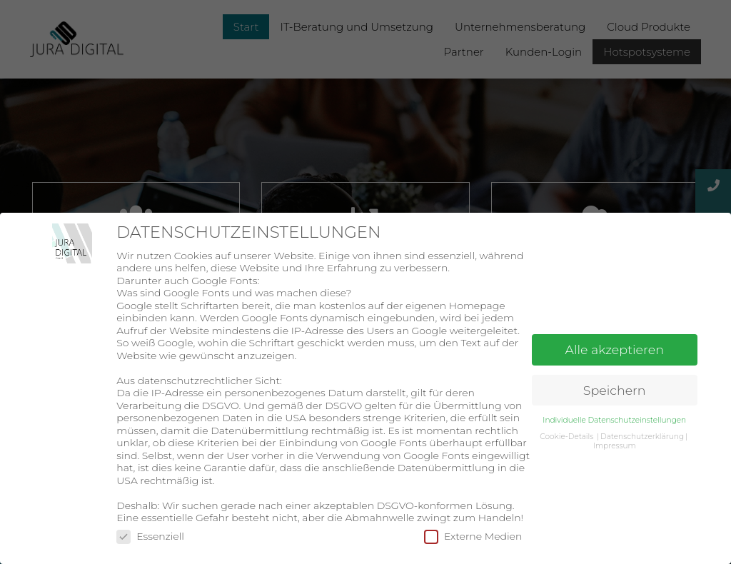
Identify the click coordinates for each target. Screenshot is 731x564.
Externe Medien (473, 536)
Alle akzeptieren (614, 349)
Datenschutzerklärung (642, 436)
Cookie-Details (566, 436)
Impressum (614, 445)
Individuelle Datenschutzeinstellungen (614, 420)
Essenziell (150, 536)
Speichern (614, 390)
